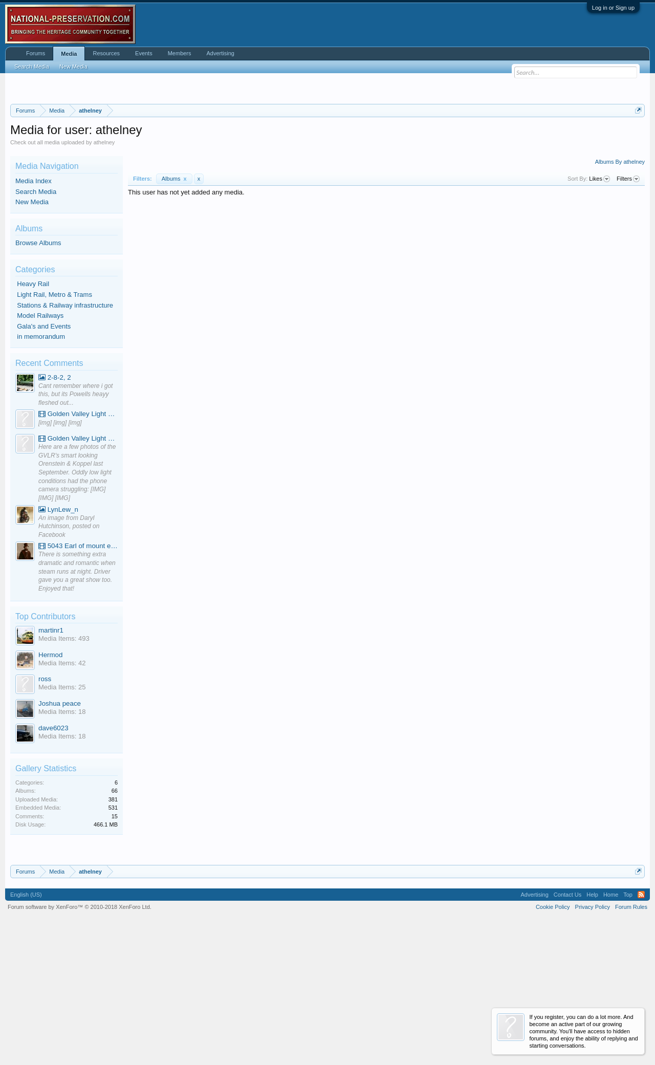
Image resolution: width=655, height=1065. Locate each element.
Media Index (33, 309)
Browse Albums (38, 371)
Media (69, 54)
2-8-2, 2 (54, 505)
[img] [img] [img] (60, 550)
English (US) (26, 1022)
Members (179, 53)
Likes (599, 307)
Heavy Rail (33, 412)
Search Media (35, 319)
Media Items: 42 (62, 791)
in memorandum (41, 464)
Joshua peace (59, 831)
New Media (32, 330)
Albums (174, 306)
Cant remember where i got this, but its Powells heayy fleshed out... (75, 522)
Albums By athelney (620, 290)
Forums (35, 53)
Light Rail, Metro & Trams (54, 422)
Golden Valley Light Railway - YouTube (78, 542)
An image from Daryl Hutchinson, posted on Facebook (68, 654)
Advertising (220, 53)
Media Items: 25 (62, 815)
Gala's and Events (44, 454)
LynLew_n (58, 637)
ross (44, 807)
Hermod (50, 783)
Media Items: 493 (64, 766)
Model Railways (40, 443)
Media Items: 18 (62, 839)
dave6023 (53, 856)
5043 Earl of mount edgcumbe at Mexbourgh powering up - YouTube (78, 674)
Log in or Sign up (613, 8)
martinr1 (50, 758)
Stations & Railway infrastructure (65, 433)
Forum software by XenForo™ (79, 1035)
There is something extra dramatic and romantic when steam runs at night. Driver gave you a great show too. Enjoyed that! (77, 699)
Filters (628, 307)
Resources (106, 53)
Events (143, 53)
